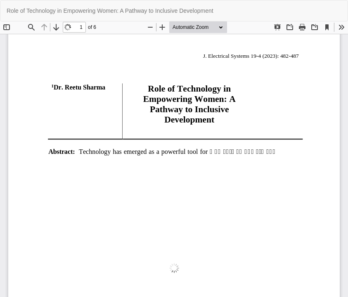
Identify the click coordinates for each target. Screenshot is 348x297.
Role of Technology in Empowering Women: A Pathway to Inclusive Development (110, 10)
